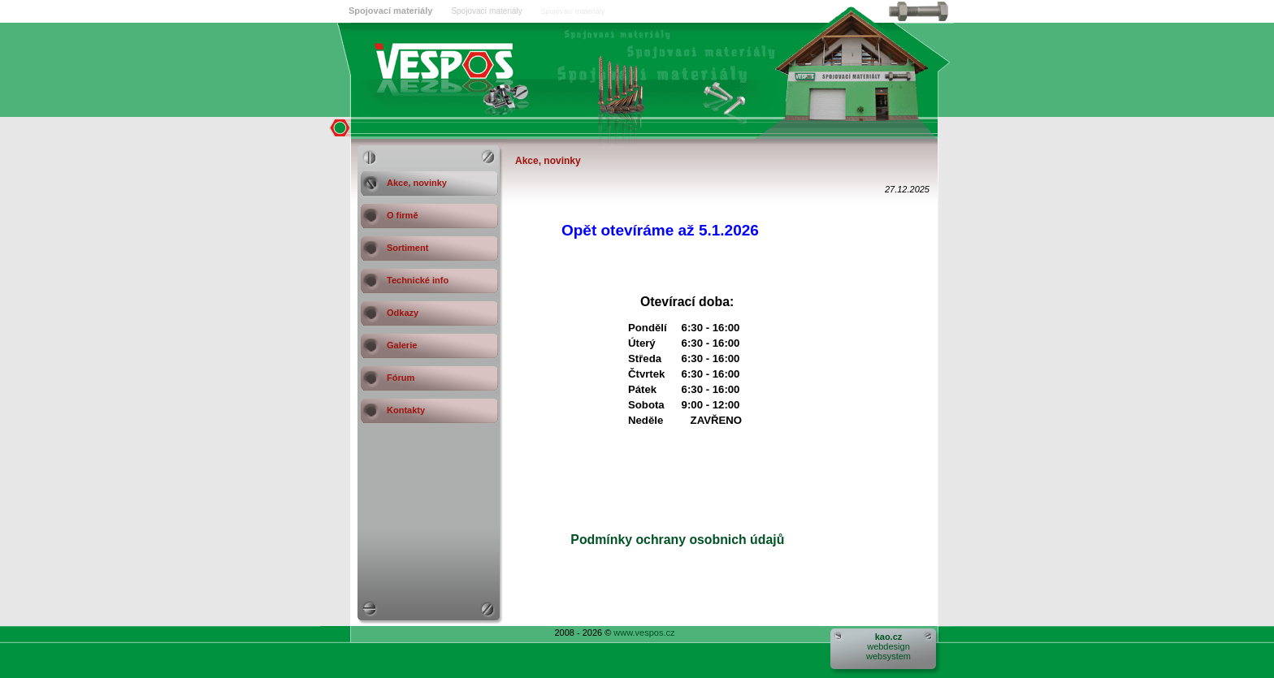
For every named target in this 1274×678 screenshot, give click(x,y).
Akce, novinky (417, 183)
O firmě (402, 215)
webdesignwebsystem (888, 646)
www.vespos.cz (643, 632)
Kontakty (406, 410)
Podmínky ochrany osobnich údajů (657, 539)
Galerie (402, 345)
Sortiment (407, 248)
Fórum (400, 377)
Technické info (417, 280)
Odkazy (402, 312)
